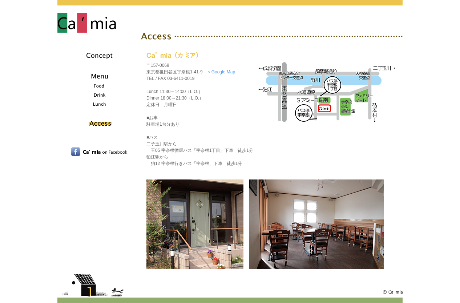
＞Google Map (221, 71)
